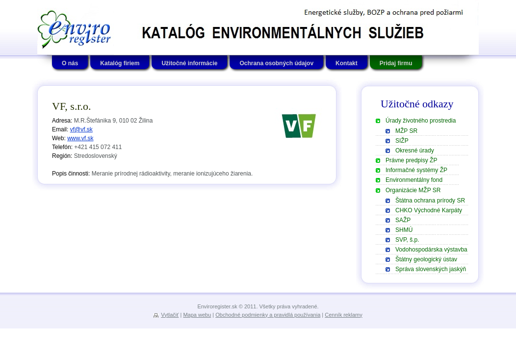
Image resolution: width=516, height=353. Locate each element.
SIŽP (402, 140)
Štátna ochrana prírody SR (430, 200)
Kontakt (346, 63)
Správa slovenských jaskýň (430, 269)
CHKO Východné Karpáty (428, 210)
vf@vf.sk (81, 129)
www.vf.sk (80, 138)
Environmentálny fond (414, 179)
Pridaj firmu (396, 63)
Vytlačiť (170, 315)
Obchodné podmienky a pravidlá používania (267, 315)
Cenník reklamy (343, 315)
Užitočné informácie (189, 63)
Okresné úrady (414, 150)
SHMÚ (404, 230)
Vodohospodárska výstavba (431, 249)
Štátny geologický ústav (426, 259)
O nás (70, 63)
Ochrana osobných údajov (276, 63)
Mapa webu (197, 315)
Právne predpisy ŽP (411, 160)
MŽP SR (406, 130)
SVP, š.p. (407, 239)
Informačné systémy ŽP (416, 170)
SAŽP (403, 220)
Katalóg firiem (119, 63)
